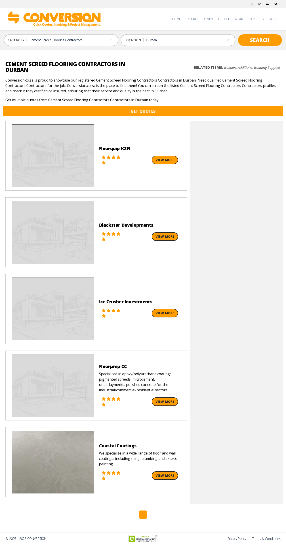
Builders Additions (238, 67)
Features (192, 19)
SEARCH (260, 40)
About (240, 19)
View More (165, 160)
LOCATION (132, 40)
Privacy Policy (236, 538)
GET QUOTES (143, 111)
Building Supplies (267, 67)
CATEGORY (16, 40)
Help (227, 19)
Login (273, 19)
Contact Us (211, 19)
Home (176, 19)
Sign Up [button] (254, 19)
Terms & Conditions (266, 538)
